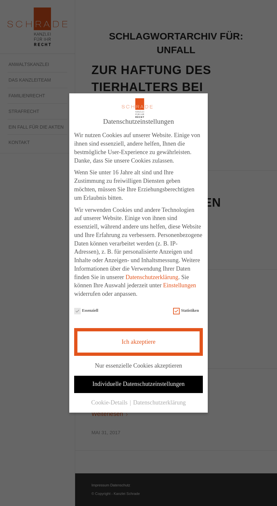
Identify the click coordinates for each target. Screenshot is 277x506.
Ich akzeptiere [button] (138, 341)
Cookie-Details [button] (110, 402)
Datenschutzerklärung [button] (159, 402)
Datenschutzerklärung (151, 276)
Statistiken (186, 310)
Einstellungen (179, 284)
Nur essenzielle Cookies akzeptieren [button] (138, 364)
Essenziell (86, 310)
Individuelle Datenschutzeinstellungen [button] (138, 383)
